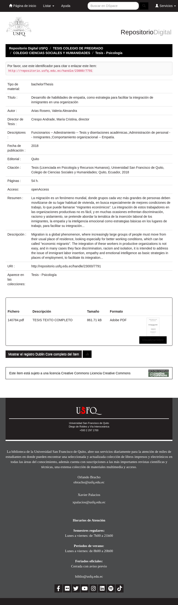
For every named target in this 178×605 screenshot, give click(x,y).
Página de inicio (22, 6)
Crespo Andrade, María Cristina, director (60, 119)
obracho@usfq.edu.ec (89, 482)
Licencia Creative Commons (110, 373)
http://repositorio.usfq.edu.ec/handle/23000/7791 (66, 266)
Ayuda (65, 6)
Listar (48, 6)
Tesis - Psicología (108, 53)
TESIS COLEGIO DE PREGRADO (78, 48)
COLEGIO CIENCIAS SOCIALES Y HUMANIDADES (51, 53)
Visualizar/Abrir (153, 340)
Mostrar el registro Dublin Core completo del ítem (43, 354)
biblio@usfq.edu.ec (89, 576)
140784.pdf (16, 320)
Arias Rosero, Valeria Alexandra (54, 111)
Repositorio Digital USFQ (28, 48)
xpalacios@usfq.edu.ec (89, 502)
